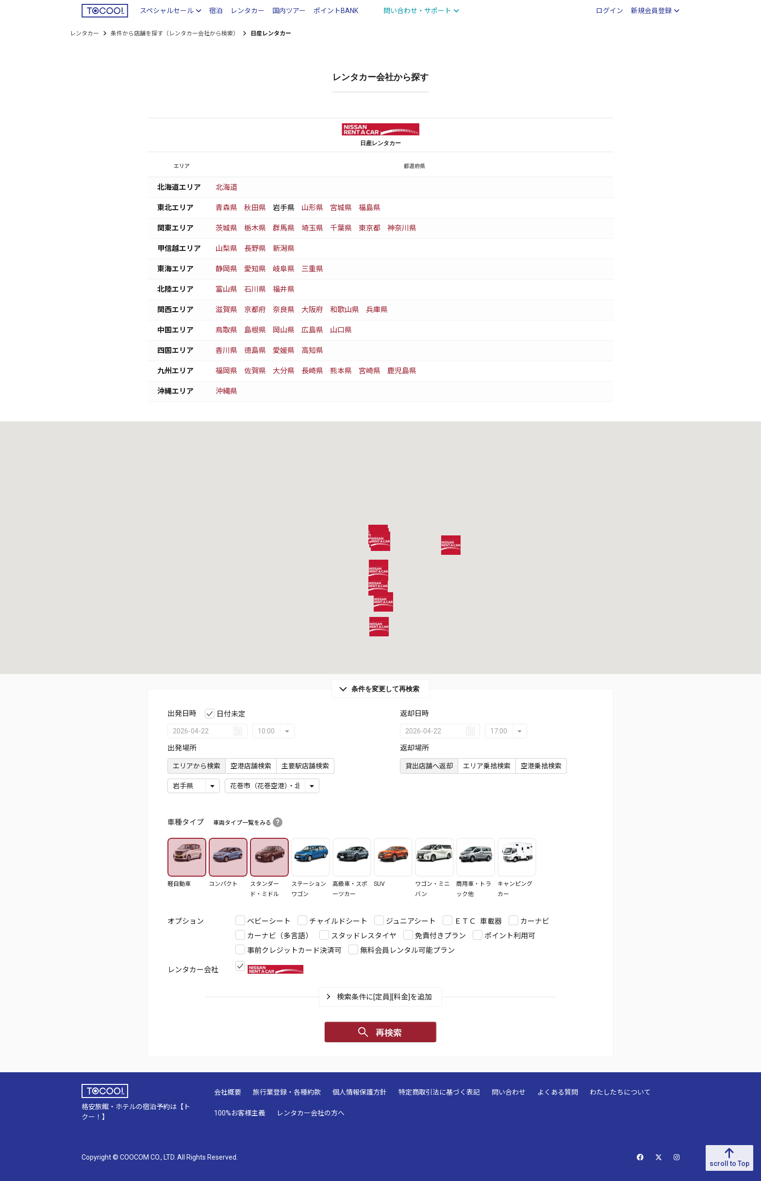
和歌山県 (344, 309)
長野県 (255, 248)
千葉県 (341, 228)
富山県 (226, 289)
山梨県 (226, 248)
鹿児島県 (401, 370)
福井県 (284, 289)
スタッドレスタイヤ (364, 935)
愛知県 (255, 269)
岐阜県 (284, 269)
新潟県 (284, 248)
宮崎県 (369, 370)
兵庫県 (377, 309)
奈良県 (284, 309)
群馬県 (284, 228)
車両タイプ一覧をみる (247, 822)
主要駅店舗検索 (305, 766)
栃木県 (255, 228)
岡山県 (284, 330)
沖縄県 (226, 391)
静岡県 (226, 269)
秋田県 (255, 207)
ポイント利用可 (509, 935)
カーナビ (534, 921)
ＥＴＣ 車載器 (478, 921)
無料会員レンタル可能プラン (407, 950)
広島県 (312, 330)
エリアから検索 (196, 766)
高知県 (312, 350)
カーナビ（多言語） (280, 935)
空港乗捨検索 (541, 766)
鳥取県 (226, 330)
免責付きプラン (440, 935)
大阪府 (312, 309)
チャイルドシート (338, 921)
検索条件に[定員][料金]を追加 (384, 997)
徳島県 (255, 350)
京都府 (255, 309)
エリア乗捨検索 (487, 766)
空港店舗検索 (251, 766)
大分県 (284, 370)
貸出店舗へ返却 (429, 766)
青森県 (226, 207)
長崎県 (312, 370)
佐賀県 (255, 370)
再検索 (389, 1033)
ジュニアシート (411, 921)
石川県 (255, 289)
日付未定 (231, 714)
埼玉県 (312, 228)
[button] (378, 571)
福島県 (369, 207)
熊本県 (341, 370)
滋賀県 (226, 309)
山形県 (312, 207)
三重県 (312, 269)
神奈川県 (401, 228)
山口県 (341, 330)
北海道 (226, 187)
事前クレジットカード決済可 (294, 950)
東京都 (369, 228)
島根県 (255, 330)
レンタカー (84, 33)
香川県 (226, 350)
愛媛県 (284, 350)
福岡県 (226, 370)
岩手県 (284, 207)
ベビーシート (269, 921)
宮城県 (341, 207)
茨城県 (226, 228)
